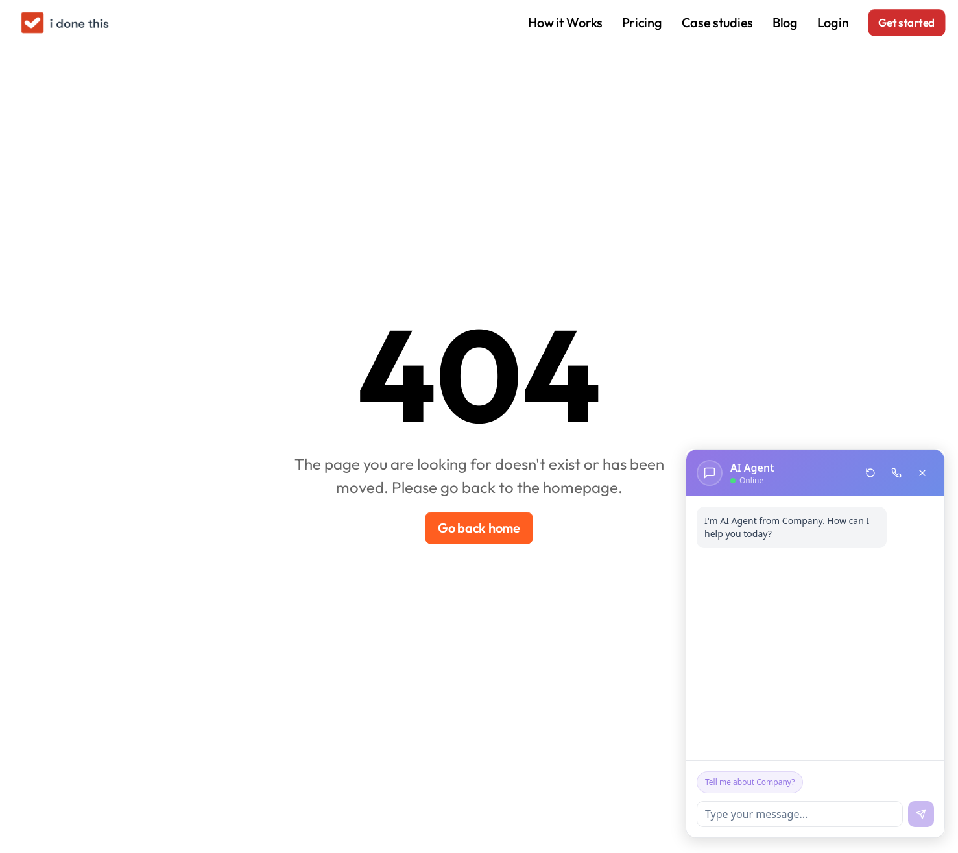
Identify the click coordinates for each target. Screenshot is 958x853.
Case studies (717, 22)
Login (833, 22)
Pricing (642, 22)
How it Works (565, 22)
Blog (785, 22)
